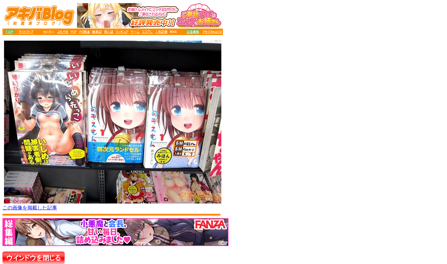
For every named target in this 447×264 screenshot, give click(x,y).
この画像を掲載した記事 (29, 207)
